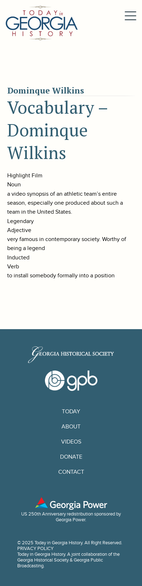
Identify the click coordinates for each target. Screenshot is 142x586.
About (71, 426)
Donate (71, 456)
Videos (71, 441)
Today (71, 411)
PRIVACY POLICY (35, 548)
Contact (71, 472)
